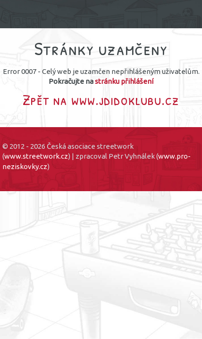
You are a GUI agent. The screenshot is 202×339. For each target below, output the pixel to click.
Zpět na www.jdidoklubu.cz (101, 99)
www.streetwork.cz (36, 156)
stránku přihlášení (124, 81)
